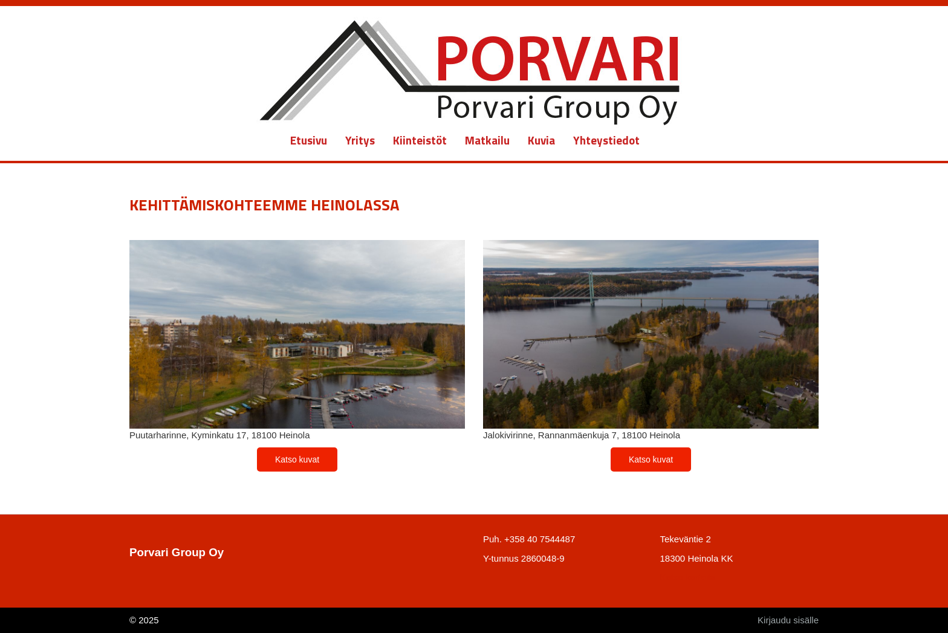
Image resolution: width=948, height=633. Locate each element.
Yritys (360, 140)
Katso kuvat (297, 459)
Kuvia (541, 140)
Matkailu (487, 140)
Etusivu (308, 140)
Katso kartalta (688, 577)
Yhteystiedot (606, 140)
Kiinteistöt (420, 140)
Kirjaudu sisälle (788, 620)
